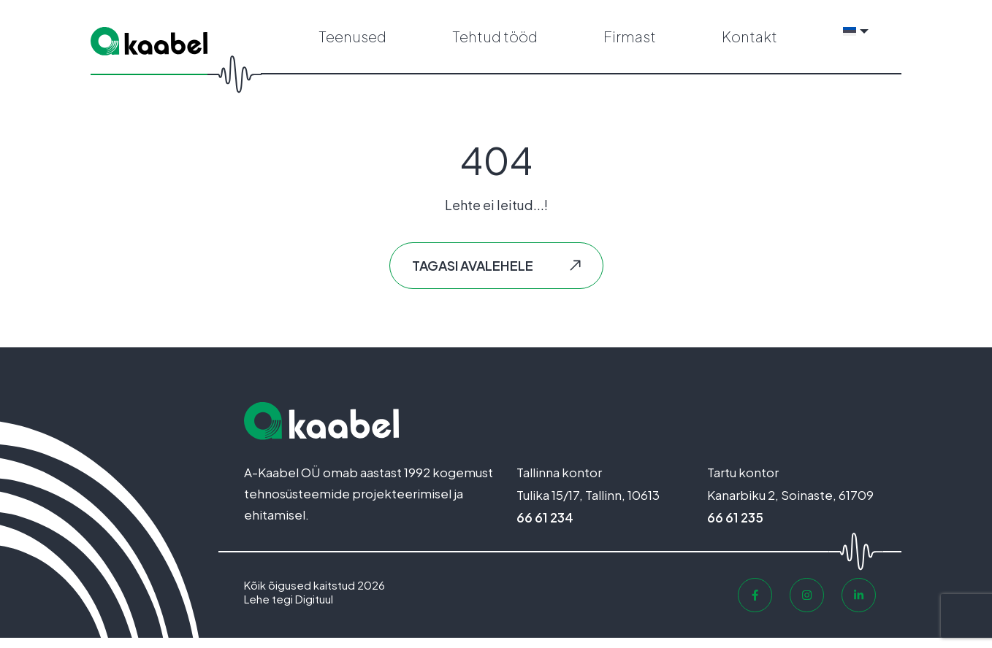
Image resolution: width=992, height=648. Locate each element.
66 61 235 (735, 528)
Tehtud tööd (495, 42)
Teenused (352, 42)
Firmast (629, 42)
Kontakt (749, 42)
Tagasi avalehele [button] (472, 275)
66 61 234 (544, 528)
